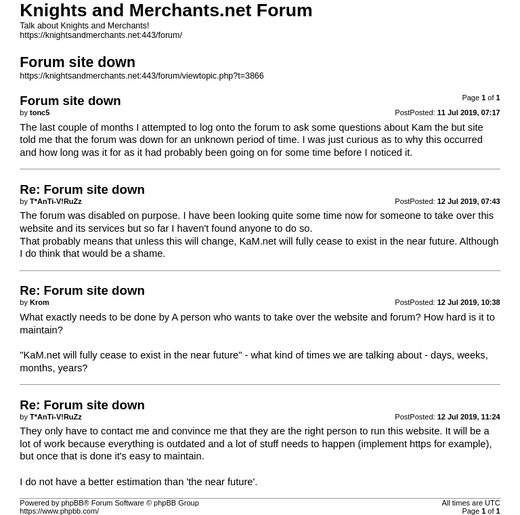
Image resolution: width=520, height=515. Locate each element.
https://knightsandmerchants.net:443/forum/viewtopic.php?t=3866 (141, 76)
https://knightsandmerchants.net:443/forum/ (101, 35)
